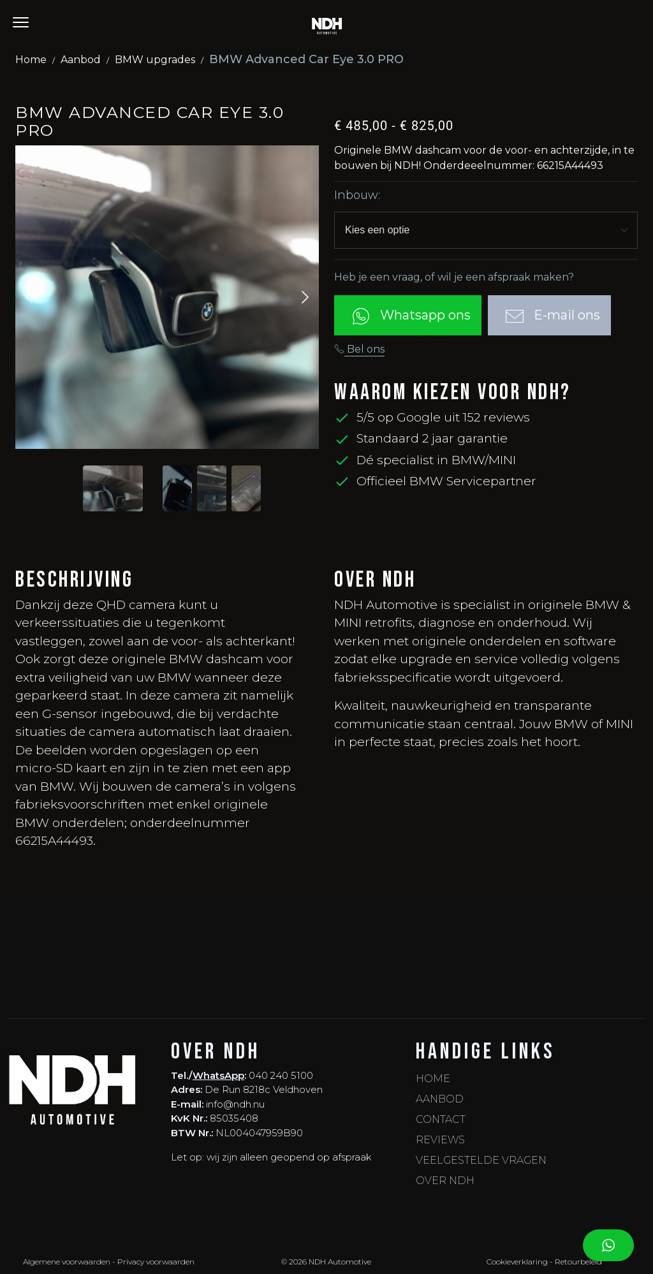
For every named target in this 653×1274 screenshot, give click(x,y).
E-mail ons (549, 316)
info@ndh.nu (235, 1104)
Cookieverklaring (517, 1261)
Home (31, 60)
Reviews (440, 1140)
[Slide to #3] (246, 488)
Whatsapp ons (408, 316)
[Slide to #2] (212, 488)
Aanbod (81, 60)
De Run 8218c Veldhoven (264, 1089)
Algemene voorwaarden (66, 1261)
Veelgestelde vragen (481, 1160)
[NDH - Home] (327, 25)
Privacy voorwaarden (155, 1261)
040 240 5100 (281, 1075)
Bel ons (359, 349)
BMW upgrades (155, 60)
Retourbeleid (578, 1261)
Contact (441, 1119)
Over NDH (445, 1181)
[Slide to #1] (113, 488)
